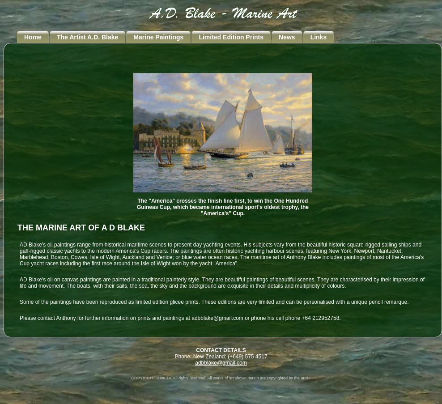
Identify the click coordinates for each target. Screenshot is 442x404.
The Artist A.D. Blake (87, 37)
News (287, 37)
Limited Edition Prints (231, 37)
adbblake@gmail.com (221, 363)
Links (318, 37)
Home (33, 37)
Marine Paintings (158, 37)
